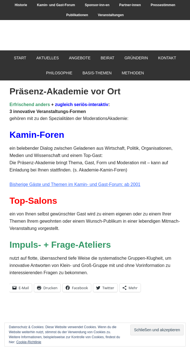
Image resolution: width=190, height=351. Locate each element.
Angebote (79, 58)
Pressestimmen (163, 5)
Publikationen (77, 15)
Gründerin (136, 58)
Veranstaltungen (111, 15)
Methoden (133, 73)
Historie (21, 5)
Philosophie (59, 73)
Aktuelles (47, 58)
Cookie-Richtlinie (28, 342)
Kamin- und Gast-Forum (56, 5)
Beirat (108, 58)
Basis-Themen (97, 73)
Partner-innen (130, 5)
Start (20, 58)
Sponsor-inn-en (97, 5)
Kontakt (167, 58)
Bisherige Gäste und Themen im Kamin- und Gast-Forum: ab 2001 (74, 184)
